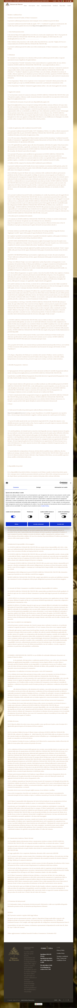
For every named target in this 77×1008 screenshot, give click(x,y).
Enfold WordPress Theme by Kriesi (27, 1000)
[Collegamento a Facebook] (66, 1)
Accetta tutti (60, 524)
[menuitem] (54, 1)
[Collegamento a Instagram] (68, 1)
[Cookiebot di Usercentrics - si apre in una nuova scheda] (60, 483)
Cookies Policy (61, 953)
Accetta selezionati (38, 524)
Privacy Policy (60, 950)
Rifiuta (16, 524)
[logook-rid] (14, 5)
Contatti (54, 1)
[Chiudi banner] (70, 483)
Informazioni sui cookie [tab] (61, 487)
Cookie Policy (45, 506)
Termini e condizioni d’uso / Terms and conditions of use (62, 958)
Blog (59, 1)
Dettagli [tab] (38, 487)
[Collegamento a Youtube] (70, 1)
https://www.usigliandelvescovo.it (41, 26)
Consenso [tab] (16, 487)
